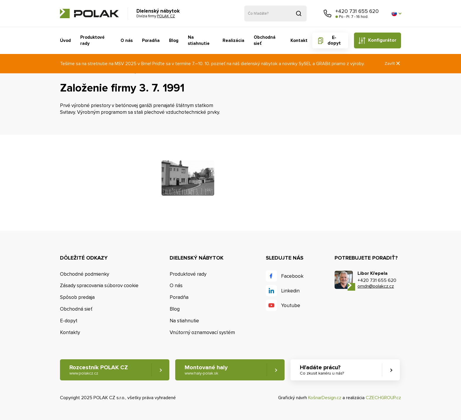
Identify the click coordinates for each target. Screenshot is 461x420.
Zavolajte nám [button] (327, 13)
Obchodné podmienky (84, 274)
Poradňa (151, 40)
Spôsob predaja (77, 297)
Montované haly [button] (206, 370)
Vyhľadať (299, 13)
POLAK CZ (89, 13)
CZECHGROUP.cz (383, 398)
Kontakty (70, 332)
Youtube (290, 305)
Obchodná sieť (264, 40)
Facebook (292, 276)
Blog (173, 40)
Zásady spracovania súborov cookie (99, 285)
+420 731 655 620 (357, 11)
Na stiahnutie (199, 40)
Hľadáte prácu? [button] (322, 370)
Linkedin (290, 291)
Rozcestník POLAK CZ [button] (98, 370)
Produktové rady (92, 40)
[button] (396, 13)
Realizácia (233, 40)
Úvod (65, 40)
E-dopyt (334, 40)
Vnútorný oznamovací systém (202, 332)
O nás (127, 40)
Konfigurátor (382, 40)
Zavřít (393, 63)
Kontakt (299, 40)
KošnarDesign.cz (324, 398)
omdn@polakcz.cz (376, 286)
